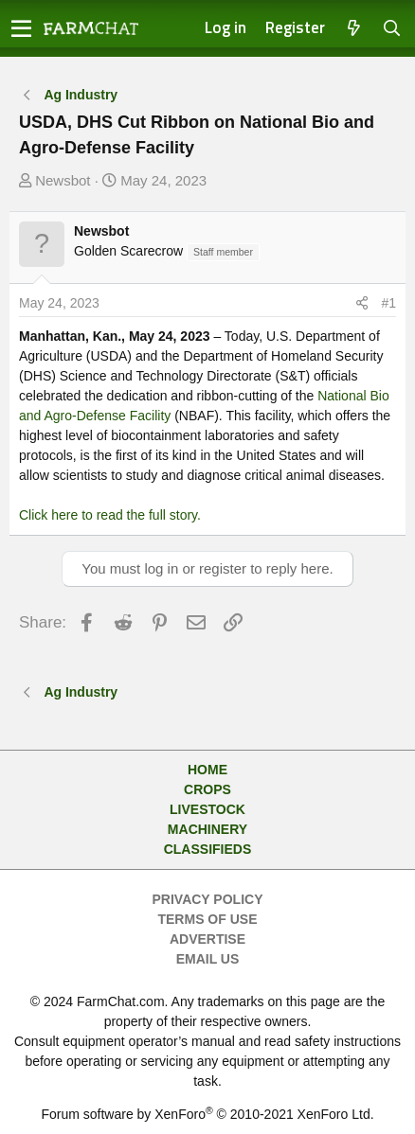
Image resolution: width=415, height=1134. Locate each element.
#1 (388, 302)
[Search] (392, 29)
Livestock (207, 809)
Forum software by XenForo (207, 1114)
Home (207, 769)
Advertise (207, 939)
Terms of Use (207, 919)
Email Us (208, 958)
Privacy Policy (208, 899)
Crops (207, 789)
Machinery (207, 829)
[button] (21, 28)
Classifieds (208, 849)
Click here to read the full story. (110, 515)
